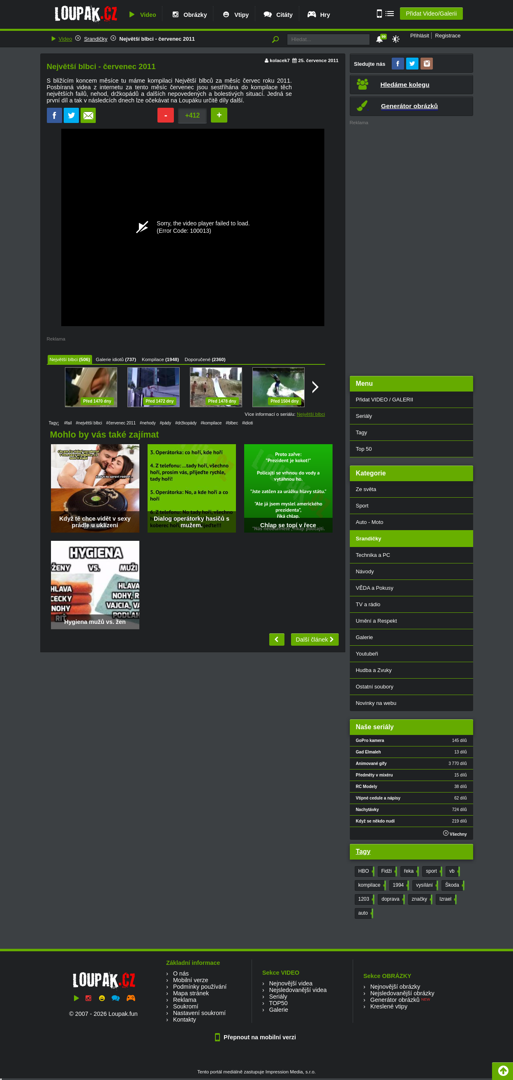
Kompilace (153, 359)
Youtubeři (367, 654)
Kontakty (184, 1019)
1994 (400, 885)
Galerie (364, 637)
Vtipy (235, 15)
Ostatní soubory (374, 687)
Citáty (278, 15)
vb (453, 871)
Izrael (447, 899)
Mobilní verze (190, 980)
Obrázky (188, 15)
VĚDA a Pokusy (374, 588)
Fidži (388, 871)
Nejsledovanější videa (298, 990)
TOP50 (278, 1003)
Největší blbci (64, 359)
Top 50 (364, 449)
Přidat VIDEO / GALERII (385, 399)
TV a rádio (368, 604)
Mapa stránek (191, 993)
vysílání (426, 885)
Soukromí (186, 1006)
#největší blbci (89, 423)
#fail (68, 423)
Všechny (455, 833)
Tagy (361, 432)
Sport (362, 506)
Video (141, 15)
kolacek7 (280, 60)
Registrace (448, 35)
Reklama (184, 1000)
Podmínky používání (199, 986)
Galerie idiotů (110, 359)
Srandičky (95, 39)
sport (433, 871)
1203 (365, 899)
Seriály (364, 416)
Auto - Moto (370, 522)
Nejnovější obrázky (395, 986)
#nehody (148, 423)
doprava (392, 899)
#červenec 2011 (121, 423)
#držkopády (185, 423)
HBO (365, 871)
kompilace (371, 885)
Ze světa (366, 489)
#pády (165, 423)
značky (421, 899)
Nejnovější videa (291, 983)
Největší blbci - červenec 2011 (157, 39)
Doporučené (197, 359)
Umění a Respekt (376, 621)
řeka (410, 871)
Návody (365, 571)
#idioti (247, 423)
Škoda (454, 885)
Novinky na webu (376, 703)
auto (365, 913)
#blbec (232, 423)
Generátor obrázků (395, 1000)
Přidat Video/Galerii (431, 13)
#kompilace (211, 423)
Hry (318, 15)
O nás (181, 973)
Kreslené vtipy (388, 1006)
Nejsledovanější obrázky (402, 993)
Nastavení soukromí (199, 1013)
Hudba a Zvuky (374, 670)
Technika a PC (373, 555)
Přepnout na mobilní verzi (256, 1037)
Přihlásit (419, 35)
